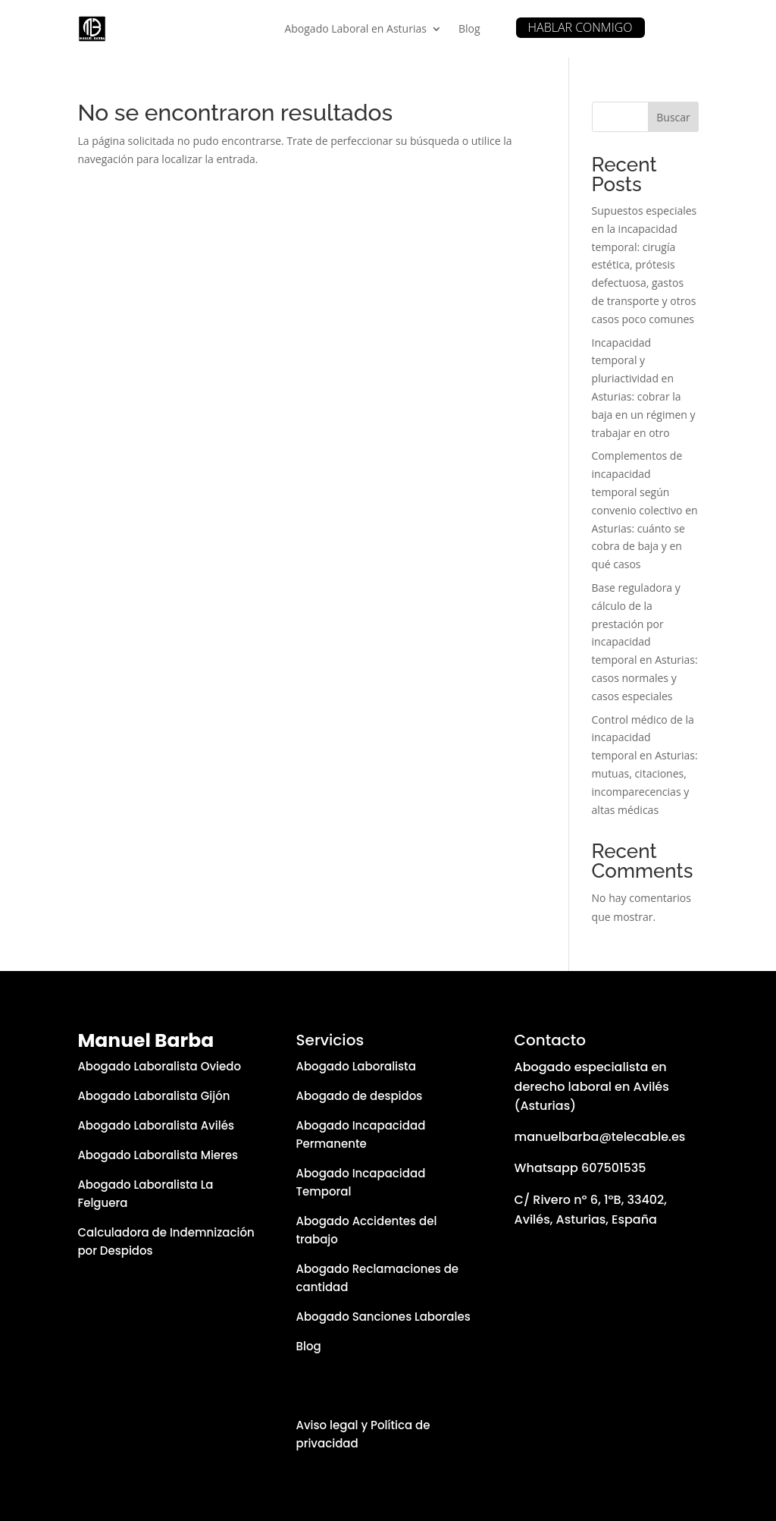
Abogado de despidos (359, 1096)
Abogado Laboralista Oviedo (159, 1066)
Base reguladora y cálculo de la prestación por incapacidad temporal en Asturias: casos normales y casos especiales (645, 641)
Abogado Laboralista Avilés (155, 1125)
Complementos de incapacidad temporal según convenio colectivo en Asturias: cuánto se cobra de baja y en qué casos (645, 509)
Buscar (673, 117)
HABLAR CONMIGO (580, 27)
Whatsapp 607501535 (580, 1168)
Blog (469, 28)
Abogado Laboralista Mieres (157, 1155)
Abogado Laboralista (355, 1066)
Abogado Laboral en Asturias (355, 28)
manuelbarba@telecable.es (600, 1136)
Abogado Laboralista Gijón (153, 1096)
